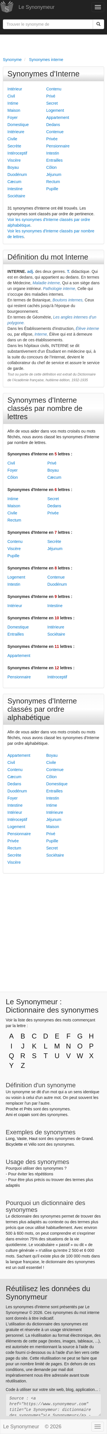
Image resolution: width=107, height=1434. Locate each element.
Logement (55, 110)
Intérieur (14, 89)
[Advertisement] (53, 44)
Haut (33, 1138)
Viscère (14, 160)
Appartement (57, 117)
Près (28, 1109)
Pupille (52, 188)
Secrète (14, 146)
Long (10, 1138)
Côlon (51, 167)
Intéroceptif (17, 153)
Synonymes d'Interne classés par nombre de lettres (44, 408)
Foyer (12, 117)
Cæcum (14, 181)
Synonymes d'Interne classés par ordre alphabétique (42, 709)
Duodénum (17, 174)
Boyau (13, 167)
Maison (13, 110)
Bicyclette (14, 1144)
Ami (9, 1114)
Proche (12, 1109)
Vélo (32, 1144)
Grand (87, 1138)
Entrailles (54, 160)
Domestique (18, 124)
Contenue (55, 131)
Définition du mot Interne (47, 257)
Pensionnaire (58, 146)
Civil (11, 96)
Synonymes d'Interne (43, 74)
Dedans (53, 124)
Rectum (53, 181)
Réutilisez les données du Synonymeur (48, 1292)
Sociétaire (16, 196)
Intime (12, 103)
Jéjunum (53, 174)
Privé (50, 96)
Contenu (53, 89)
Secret (52, 103)
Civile (12, 139)
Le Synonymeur (36, 7)
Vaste (22, 1138)
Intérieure (15, 131)
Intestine (15, 188)
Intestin (52, 153)
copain (24, 1114)
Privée (52, 139)
